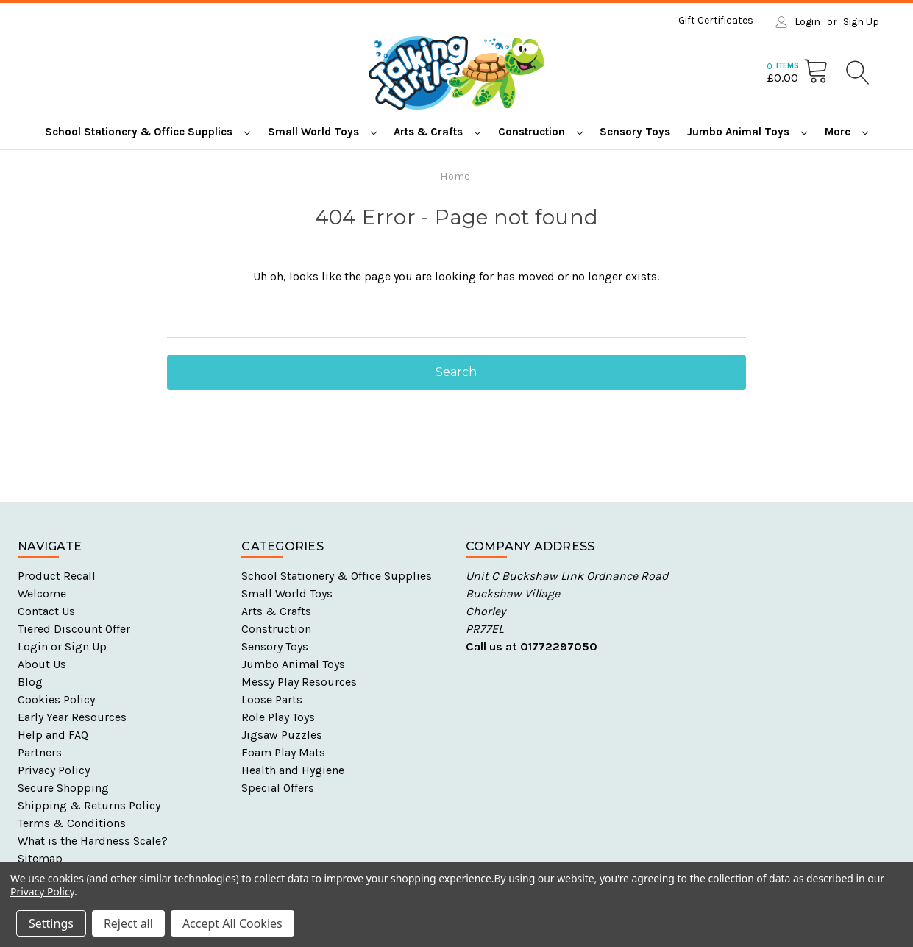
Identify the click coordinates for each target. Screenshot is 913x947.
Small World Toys (322, 131)
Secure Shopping (63, 788)
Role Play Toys (278, 717)
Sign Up (861, 21)
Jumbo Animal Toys (747, 131)
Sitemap (40, 858)
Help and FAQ (53, 735)
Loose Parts (271, 699)
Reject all (128, 923)
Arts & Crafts (437, 131)
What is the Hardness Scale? (93, 841)
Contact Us (46, 611)
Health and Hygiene (292, 770)
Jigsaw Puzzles (281, 735)
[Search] (856, 73)
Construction (540, 131)
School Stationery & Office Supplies (147, 131)
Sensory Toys (635, 131)
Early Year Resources (72, 717)
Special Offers (277, 788)
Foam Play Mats (283, 752)
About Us (42, 664)
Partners (40, 752)
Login (807, 21)
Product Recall (57, 576)
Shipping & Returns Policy (89, 805)
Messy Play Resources (299, 682)
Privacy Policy (54, 770)
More (846, 131)
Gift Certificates (715, 20)
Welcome (42, 593)
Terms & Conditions (72, 823)
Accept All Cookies (232, 923)
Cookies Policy (56, 699)
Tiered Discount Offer (74, 629)
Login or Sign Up (62, 646)
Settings (51, 923)
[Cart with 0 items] (797, 72)
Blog (30, 682)
